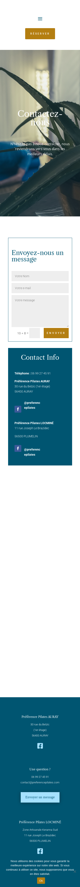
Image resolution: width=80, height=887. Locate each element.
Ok (41, 880)
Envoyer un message (40, 797)
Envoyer (56, 333)
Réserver (40, 33)
